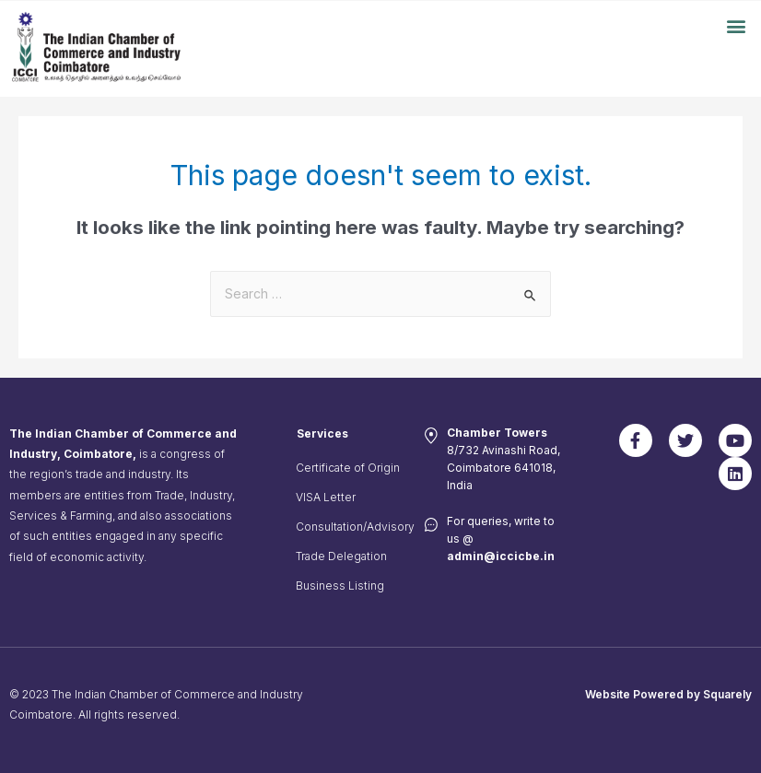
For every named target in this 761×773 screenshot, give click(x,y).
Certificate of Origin (348, 467)
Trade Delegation (341, 556)
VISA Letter (326, 497)
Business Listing (340, 585)
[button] (736, 25)
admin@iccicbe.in (501, 556)
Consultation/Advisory (352, 526)
